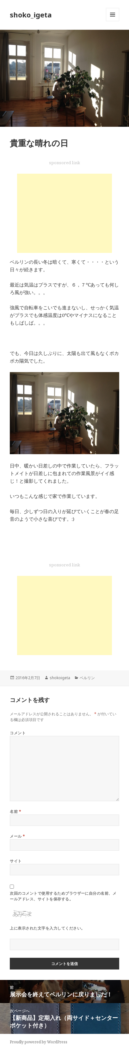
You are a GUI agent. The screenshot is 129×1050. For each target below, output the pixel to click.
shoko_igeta (31, 14)
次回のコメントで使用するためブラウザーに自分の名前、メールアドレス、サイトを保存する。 (63, 896)
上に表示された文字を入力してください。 (47, 928)
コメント (18, 733)
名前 (15, 811)
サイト (16, 861)
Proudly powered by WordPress (38, 1042)
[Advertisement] (64, 213)
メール (17, 836)
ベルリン (87, 677)
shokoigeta (60, 677)
